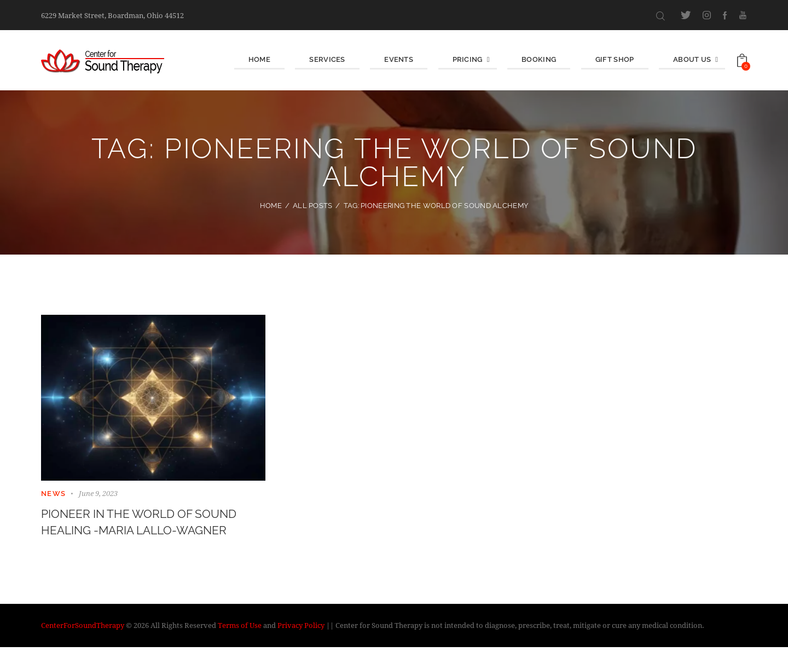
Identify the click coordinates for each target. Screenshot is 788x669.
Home (271, 205)
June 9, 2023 (98, 493)
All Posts (313, 205)
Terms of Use (240, 647)
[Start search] (660, 16)
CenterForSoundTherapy (82, 647)
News (53, 493)
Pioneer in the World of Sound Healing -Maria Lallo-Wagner (144, 533)
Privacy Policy (301, 647)
